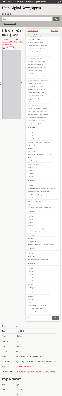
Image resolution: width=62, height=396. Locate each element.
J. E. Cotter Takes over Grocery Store (38, 312)
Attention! (30, 204)
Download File (7, 39)
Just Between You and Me (35, 164)
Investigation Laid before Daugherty (38, 114)
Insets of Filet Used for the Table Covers (39, 154)
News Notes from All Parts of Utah (37, 124)
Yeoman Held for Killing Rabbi (36, 121)
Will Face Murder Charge (35, 70)
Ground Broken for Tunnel (35, 86)
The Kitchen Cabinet (33, 158)
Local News (31, 167)
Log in (59, 2)
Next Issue (54, 31)
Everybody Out (32, 241)
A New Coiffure (32, 145)
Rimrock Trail (31, 256)
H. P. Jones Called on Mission (36, 308)
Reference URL (7, 42)
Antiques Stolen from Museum (36, 49)
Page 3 (32, 128)
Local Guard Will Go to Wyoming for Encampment (42, 188)
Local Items (31, 222)
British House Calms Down (35, 52)
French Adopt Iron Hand (34, 55)
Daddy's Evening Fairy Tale (35, 161)
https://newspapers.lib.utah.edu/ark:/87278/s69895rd (35, 372)
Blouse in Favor (32, 139)
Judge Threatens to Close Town (37, 67)
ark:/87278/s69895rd (23, 367)
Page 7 (32, 263)
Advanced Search (10, 24)
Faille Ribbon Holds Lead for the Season (39, 142)
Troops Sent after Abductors (36, 99)
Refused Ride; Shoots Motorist (36, 102)
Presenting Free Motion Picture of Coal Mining (41, 244)
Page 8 (32, 288)
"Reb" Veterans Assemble (35, 58)
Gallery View (18, 42)
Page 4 (32, 180)
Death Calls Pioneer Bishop (35, 105)
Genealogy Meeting (33, 235)
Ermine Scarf (31, 148)
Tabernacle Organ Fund (34, 201)
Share (16, 39)
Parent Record (7, 44)
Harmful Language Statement (35, 2)
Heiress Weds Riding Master (36, 96)
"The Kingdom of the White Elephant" (38, 259)
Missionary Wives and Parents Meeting (39, 192)
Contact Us (19, 2)
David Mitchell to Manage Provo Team (39, 195)
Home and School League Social (37, 305)
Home (4, 2)
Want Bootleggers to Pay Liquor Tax (38, 80)
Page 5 (32, 211)
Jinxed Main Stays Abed (34, 83)
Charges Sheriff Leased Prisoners (37, 108)
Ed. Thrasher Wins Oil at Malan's (37, 232)
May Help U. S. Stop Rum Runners (37, 61)
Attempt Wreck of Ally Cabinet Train (38, 111)
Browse (10, 2)
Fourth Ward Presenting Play (36, 229)
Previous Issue (33, 31)
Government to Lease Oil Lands (37, 117)
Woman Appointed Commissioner (37, 89)
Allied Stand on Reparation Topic (37, 77)
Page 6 (32, 248)
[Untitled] (30, 74)
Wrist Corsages (32, 151)
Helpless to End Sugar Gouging (37, 92)
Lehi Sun (6, 13)
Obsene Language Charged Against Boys (39, 207)
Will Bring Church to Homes (36, 64)
